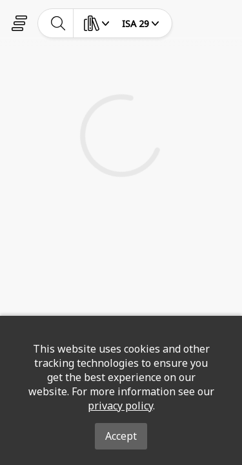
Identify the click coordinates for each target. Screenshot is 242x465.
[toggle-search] (58, 23)
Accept (121, 436)
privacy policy (120, 405)
